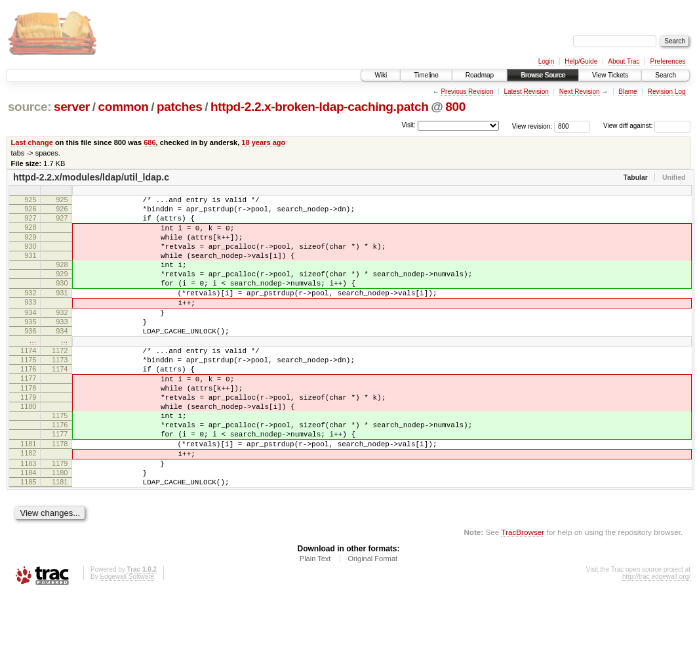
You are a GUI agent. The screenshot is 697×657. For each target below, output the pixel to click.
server (72, 107)
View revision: (532, 125)
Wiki (380, 75)
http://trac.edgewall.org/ (656, 639)
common (123, 107)
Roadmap (480, 75)
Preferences (668, 61)
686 (149, 142)
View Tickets (610, 75)
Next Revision (579, 91)
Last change (32, 142)
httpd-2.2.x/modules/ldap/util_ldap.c (91, 177)
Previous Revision (467, 91)
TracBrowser (522, 595)
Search (665, 75)
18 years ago (263, 142)
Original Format (372, 621)
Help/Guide (581, 61)
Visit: (408, 125)
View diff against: (646, 125)
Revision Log (667, 91)
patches (179, 107)
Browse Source (543, 75)
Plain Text (315, 621)
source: (29, 107)
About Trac (623, 61)
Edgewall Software (127, 639)
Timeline (426, 75)
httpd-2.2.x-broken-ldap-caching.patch (319, 107)
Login (546, 61)
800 (455, 107)
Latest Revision (526, 91)
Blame (627, 91)
